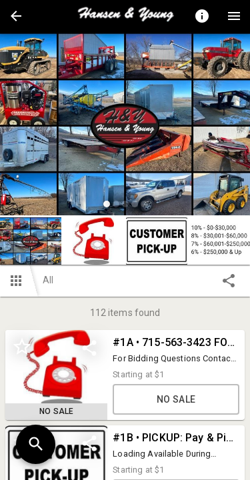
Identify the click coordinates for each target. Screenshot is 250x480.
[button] (16, 16)
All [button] (48, 280)
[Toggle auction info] (202, 16)
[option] (125, 125)
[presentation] (125, 16)
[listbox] (125, 125)
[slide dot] (106, 204)
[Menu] (234, 16)
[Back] (16, 16)
